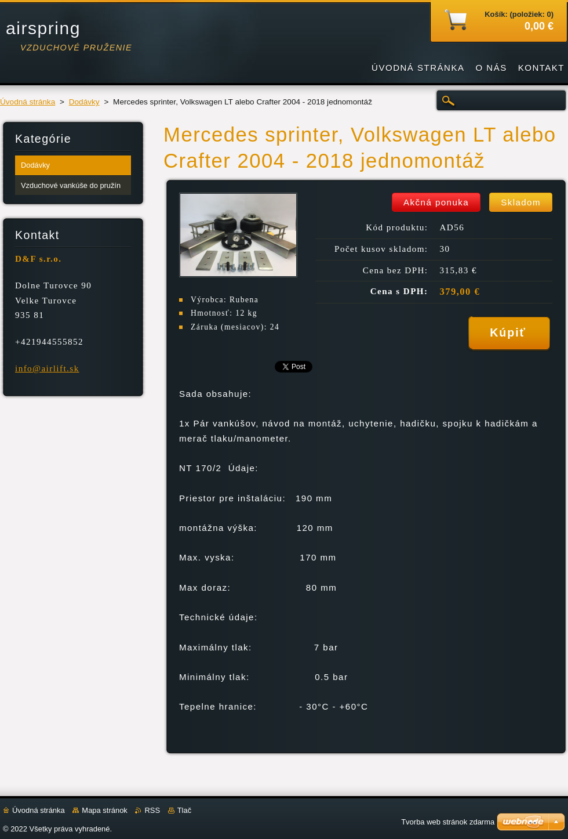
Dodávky (84, 101)
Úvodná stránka (27, 101)
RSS (152, 810)
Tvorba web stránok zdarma (447, 822)
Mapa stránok (104, 810)
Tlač (184, 810)
